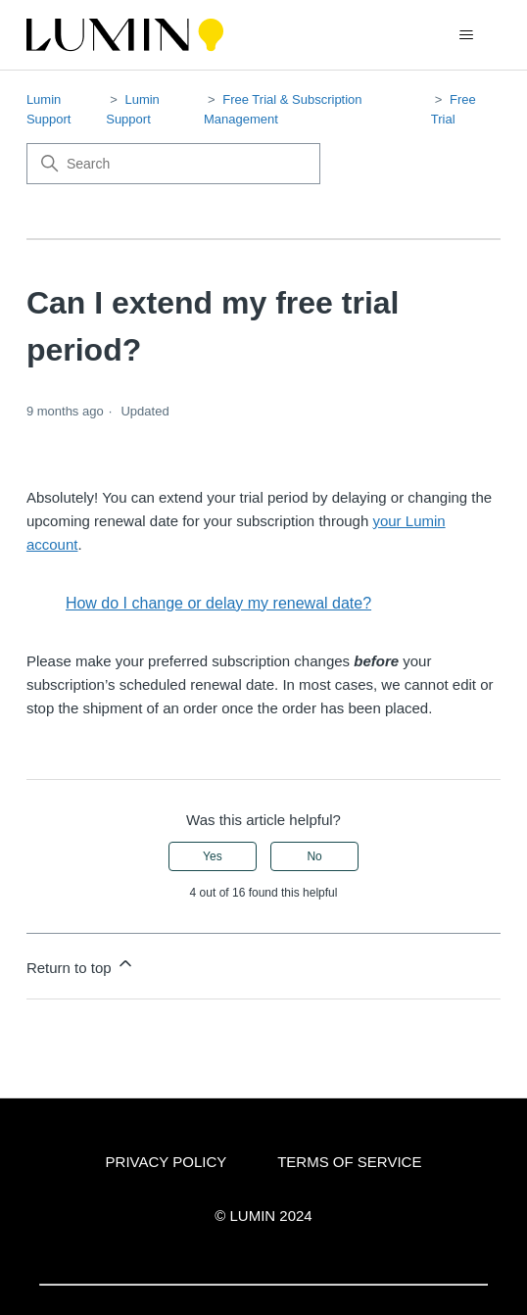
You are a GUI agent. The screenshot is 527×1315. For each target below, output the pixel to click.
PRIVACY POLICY (166, 1161)
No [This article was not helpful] (314, 856)
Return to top (80, 964)
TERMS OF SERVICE (349, 1161)
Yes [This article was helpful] (212, 856)
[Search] (173, 163)
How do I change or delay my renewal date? (218, 603)
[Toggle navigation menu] (466, 35)
